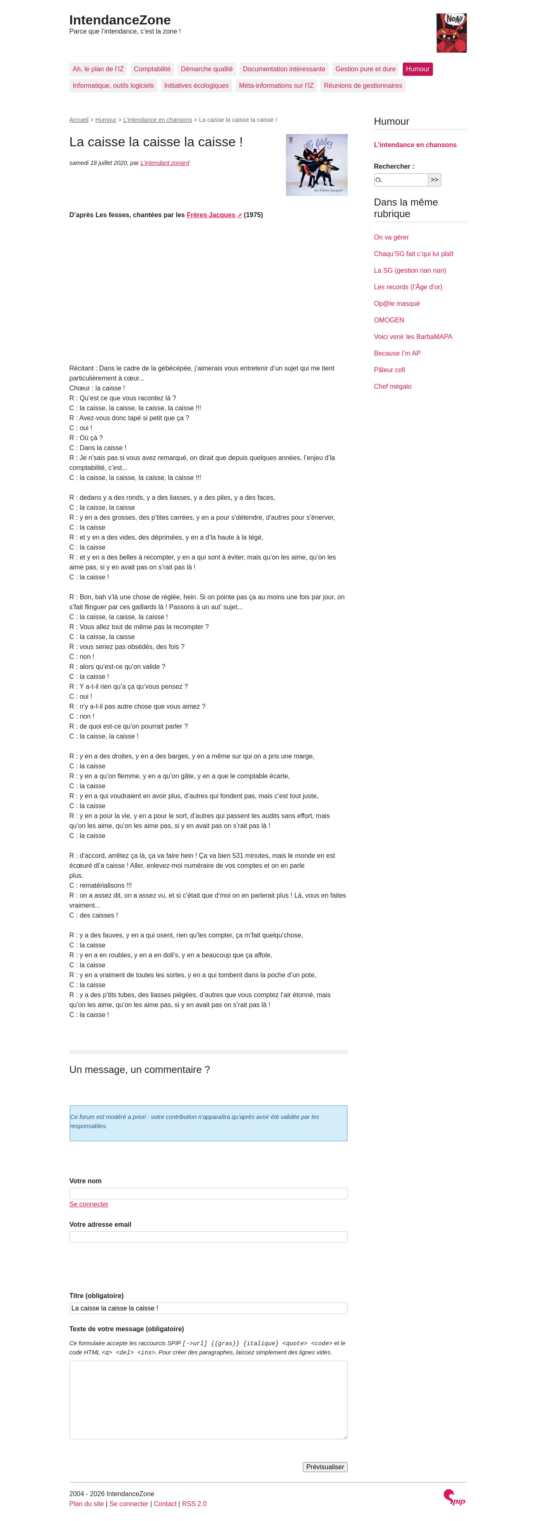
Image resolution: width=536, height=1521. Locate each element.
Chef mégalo (393, 386)
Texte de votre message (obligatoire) (127, 1328)
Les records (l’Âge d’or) (408, 287)
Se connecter (89, 1204)
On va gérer (391, 237)
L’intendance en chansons (157, 119)
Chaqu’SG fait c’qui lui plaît (414, 253)
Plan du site (87, 1503)
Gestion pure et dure (366, 69)
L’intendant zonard (165, 163)
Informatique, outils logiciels (113, 85)
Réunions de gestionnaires (363, 85)
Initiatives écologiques (196, 85)
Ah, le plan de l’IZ (98, 69)
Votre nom (86, 1180)
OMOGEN (389, 320)
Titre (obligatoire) (97, 1295)
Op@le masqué (397, 303)
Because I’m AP (397, 353)
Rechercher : (394, 166)
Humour (418, 69)
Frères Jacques (211, 214)
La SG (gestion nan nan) (410, 270)
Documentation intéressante (284, 69)
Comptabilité (152, 69)
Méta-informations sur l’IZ (276, 85)
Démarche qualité (207, 69)
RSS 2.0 (194, 1503)
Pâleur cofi (390, 369)
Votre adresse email (101, 1224)
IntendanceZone (120, 19)
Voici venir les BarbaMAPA (413, 336)
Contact (165, 1503)
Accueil (79, 119)
